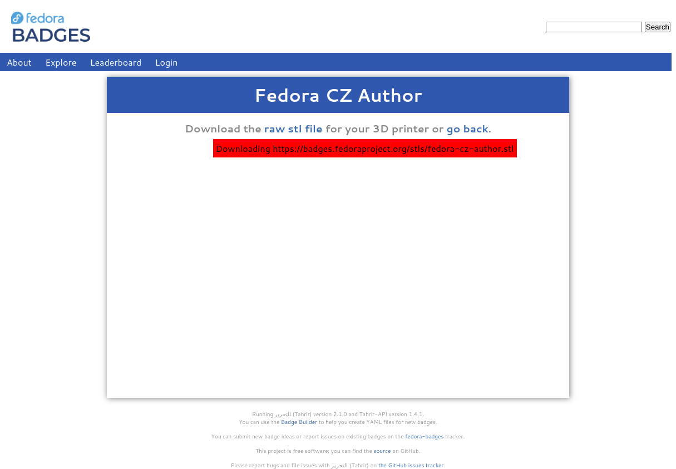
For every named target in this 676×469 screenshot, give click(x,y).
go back (468, 128)
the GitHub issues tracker (411, 465)
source (382, 451)
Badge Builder (299, 422)
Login (166, 62)
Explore (60, 62)
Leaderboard (116, 62)
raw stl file (293, 128)
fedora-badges (424, 436)
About (19, 62)
